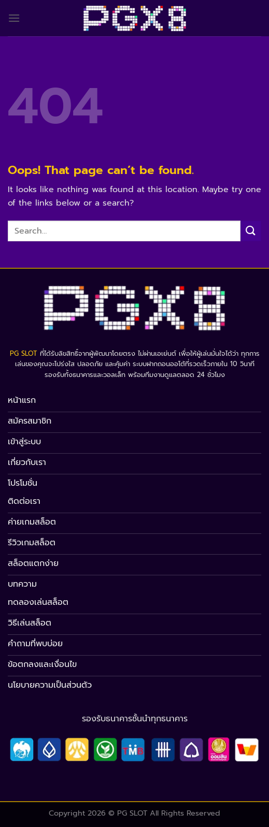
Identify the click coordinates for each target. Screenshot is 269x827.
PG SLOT (23, 353)
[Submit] (250, 231)
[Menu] (14, 18)
